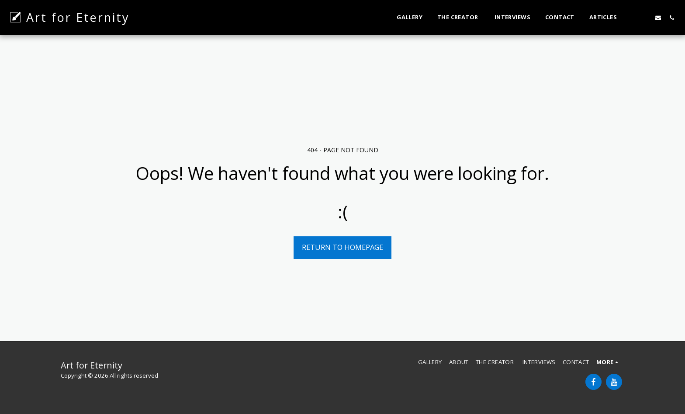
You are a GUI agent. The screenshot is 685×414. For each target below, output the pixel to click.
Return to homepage (342, 247)
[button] (631, 17)
